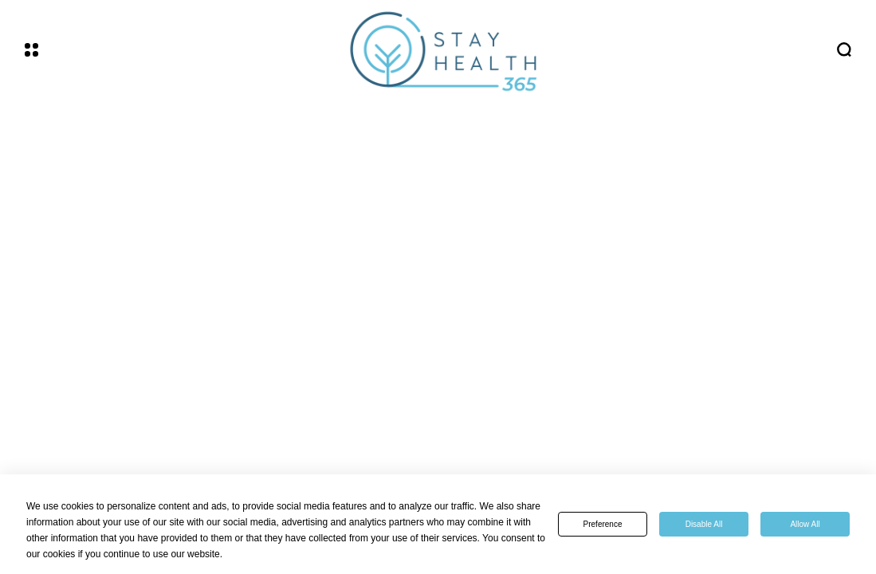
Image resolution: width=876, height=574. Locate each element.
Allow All (804, 524)
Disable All (704, 524)
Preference (603, 524)
